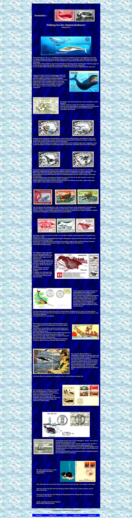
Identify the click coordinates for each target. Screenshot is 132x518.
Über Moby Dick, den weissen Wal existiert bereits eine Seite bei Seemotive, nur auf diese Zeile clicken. (65, 484)
